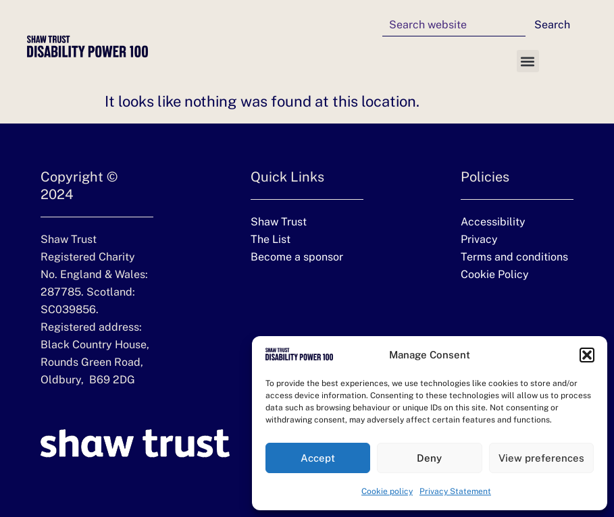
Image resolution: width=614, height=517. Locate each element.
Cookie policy (387, 491)
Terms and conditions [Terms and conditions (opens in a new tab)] (514, 256)
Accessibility (493, 221)
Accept (318, 458)
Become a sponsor (297, 256)
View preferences (541, 458)
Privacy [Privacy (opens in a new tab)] (479, 239)
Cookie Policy (495, 274)
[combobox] (454, 24)
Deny (429, 458)
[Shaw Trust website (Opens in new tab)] (135, 443)
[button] (587, 355)
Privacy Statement (455, 491)
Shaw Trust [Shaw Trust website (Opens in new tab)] (279, 221)
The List (270, 239)
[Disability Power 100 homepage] (87, 46)
